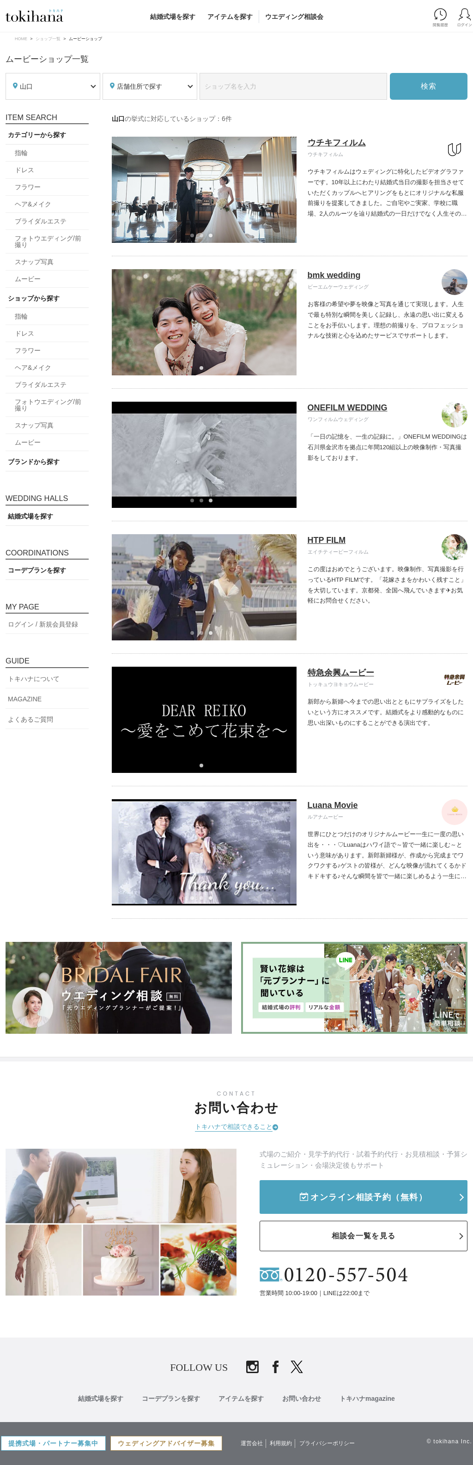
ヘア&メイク (33, 204)
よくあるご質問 (30, 719)
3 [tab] (213, 238)
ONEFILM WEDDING (348, 407)
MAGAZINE (25, 699)
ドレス (24, 170)
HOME (21, 38)
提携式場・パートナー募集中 (53, 1443)
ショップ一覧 (48, 38)
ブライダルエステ (41, 221)
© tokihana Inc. (449, 1441)
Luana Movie (333, 805)
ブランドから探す (34, 461)
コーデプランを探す (37, 570)
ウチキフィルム (337, 142)
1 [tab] (195, 238)
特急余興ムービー (341, 672)
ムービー (28, 279)
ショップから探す (34, 298)
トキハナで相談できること (234, 1126)
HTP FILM (327, 540)
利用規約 (281, 1443)
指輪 (21, 153)
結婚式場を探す (172, 16)
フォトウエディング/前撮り (48, 241)
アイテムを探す (230, 16)
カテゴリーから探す (37, 135)
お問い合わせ (301, 1398)
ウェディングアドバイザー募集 (166, 1443)
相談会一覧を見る (363, 1236)
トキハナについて (34, 678)
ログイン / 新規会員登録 (43, 624)
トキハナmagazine (367, 1398)
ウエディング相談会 (294, 16)
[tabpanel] (204, 190)
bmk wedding (334, 275)
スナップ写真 (34, 261)
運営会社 (252, 1443)
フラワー (28, 187)
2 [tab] (204, 238)
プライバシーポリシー (327, 1443)
